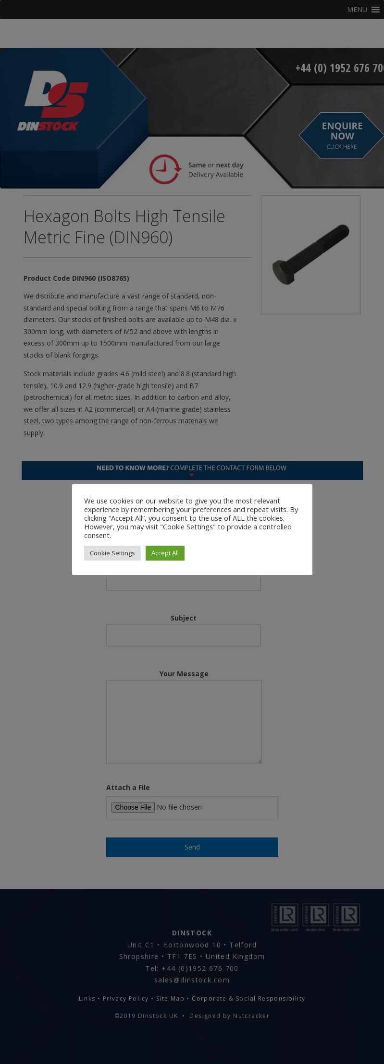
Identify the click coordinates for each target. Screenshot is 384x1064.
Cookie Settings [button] (112, 553)
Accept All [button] (165, 553)
